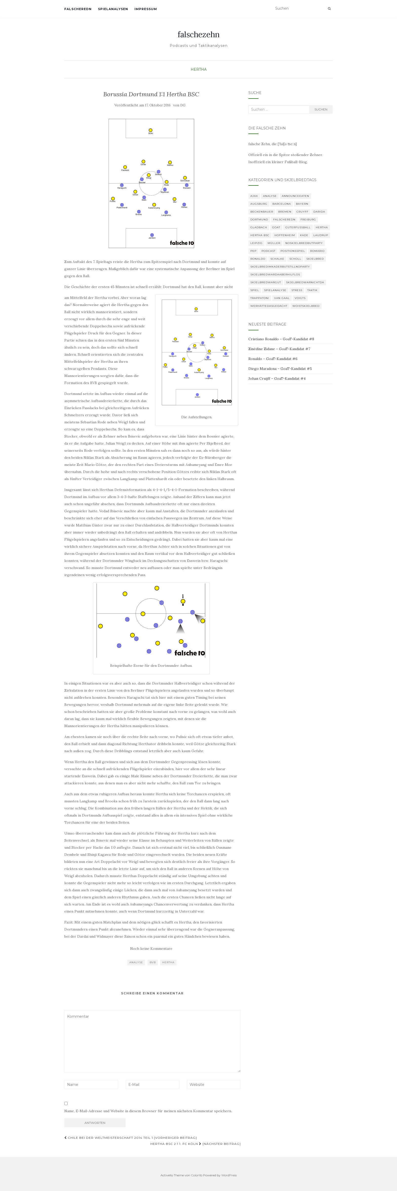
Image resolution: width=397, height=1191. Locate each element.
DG (182, 105)
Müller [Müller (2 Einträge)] (274, 243)
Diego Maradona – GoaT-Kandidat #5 (280, 368)
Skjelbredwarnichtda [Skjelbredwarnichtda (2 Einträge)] (305, 282)
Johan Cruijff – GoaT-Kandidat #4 (277, 378)
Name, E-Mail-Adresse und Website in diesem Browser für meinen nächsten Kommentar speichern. (148, 1111)
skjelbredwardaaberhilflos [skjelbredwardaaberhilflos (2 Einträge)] (275, 274)
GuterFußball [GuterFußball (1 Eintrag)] (298, 227)
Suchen (320, 109)
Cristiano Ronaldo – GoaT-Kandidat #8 (281, 339)
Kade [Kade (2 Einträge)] (304, 235)
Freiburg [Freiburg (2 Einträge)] (308, 219)
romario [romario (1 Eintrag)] (317, 251)
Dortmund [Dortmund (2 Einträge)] (259, 219)
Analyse (136, 962)
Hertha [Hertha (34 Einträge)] (322, 227)
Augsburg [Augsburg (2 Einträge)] (258, 203)
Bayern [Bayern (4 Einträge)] (302, 203)
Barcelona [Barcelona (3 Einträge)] (281, 203)
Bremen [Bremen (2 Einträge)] (284, 211)
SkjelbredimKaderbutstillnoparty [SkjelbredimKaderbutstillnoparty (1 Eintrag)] (280, 266)
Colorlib (196, 1175)
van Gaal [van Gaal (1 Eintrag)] (282, 298)
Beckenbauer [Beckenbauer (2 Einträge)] (261, 211)
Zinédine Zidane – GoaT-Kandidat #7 (279, 349)
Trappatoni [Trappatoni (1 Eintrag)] (259, 298)
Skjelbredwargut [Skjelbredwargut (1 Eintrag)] (265, 282)
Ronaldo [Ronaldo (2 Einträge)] (257, 258)
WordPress (229, 1175)
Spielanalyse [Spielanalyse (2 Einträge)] (275, 290)
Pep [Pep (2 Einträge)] (253, 251)
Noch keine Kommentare (151, 948)
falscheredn (78, 9)
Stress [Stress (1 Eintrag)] (296, 290)
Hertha (199, 69)
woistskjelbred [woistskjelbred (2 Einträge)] (306, 306)
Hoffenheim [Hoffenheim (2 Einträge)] (284, 235)
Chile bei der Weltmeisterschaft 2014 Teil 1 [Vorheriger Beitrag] (130, 1138)
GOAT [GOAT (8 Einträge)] (276, 227)
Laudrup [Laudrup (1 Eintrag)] (320, 235)
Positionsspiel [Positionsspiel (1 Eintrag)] (293, 251)
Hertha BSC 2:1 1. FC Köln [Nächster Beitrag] (195, 1144)
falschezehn (199, 34)
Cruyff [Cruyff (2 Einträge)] (302, 211)
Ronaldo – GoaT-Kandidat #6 (272, 358)
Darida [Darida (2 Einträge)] (319, 211)
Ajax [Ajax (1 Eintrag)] (254, 196)
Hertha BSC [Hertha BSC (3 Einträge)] (259, 235)
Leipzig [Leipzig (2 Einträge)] (256, 243)
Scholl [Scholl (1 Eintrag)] (295, 258)
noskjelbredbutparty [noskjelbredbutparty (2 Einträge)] (304, 243)
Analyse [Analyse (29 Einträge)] (270, 196)
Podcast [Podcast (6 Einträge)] (268, 251)
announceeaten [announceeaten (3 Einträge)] (295, 196)
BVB (153, 962)
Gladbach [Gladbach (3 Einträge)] (258, 227)
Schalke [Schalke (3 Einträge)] (277, 258)
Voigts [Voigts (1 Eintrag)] (300, 298)
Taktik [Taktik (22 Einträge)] (312, 290)
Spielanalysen (113, 9)
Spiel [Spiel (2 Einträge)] (254, 290)
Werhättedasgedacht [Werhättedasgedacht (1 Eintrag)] (268, 306)
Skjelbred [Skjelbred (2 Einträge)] (315, 258)
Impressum (145, 9)
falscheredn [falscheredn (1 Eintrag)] (284, 219)
